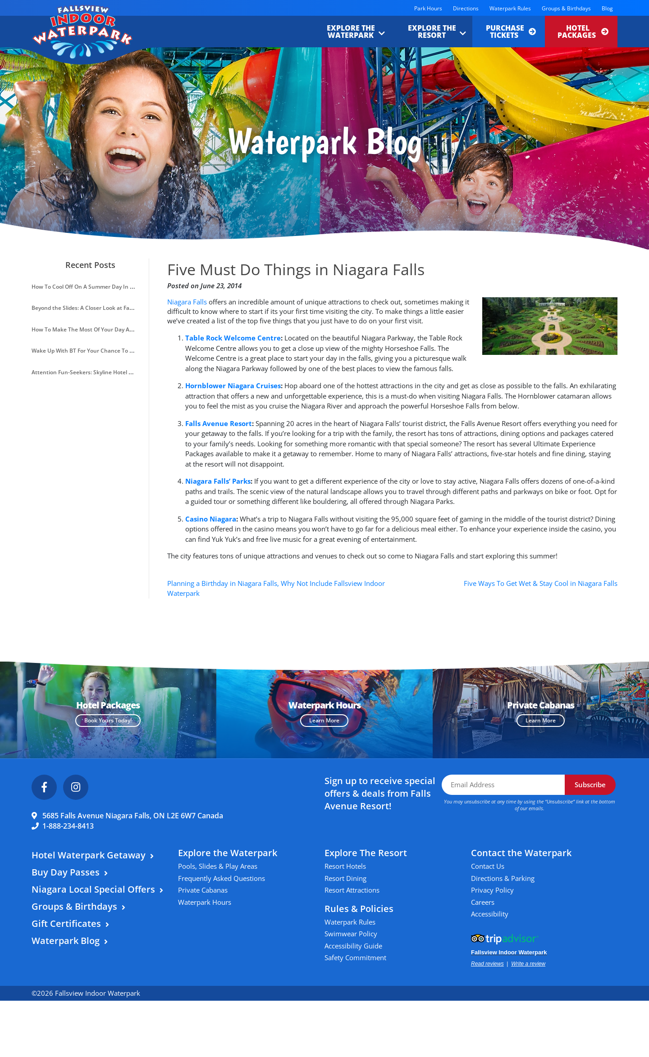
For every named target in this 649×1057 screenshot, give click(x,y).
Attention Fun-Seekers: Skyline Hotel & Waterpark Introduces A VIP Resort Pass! (135, 372)
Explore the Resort (432, 31)
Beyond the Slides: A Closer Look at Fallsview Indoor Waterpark (113, 308)
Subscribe (590, 784)
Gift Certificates (66, 923)
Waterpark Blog (66, 941)
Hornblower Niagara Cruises (233, 385)
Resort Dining (345, 878)
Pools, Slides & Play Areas (217, 866)
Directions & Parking (503, 878)
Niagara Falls (187, 301)
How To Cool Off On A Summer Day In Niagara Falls (97, 286)
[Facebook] (44, 787)
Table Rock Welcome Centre (233, 337)
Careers (482, 902)
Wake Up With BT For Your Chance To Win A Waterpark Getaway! (115, 350)
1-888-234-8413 (68, 826)
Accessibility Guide (353, 945)
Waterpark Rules (510, 8)
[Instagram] (75, 787)
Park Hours (428, 8)
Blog (607, 8)
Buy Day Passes (66, 872)
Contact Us (487, 866)
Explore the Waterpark (351, 31)
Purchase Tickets (511, 31)
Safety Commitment (355, 957)
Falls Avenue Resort (218, 423)
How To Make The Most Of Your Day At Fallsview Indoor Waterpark (117, 329)
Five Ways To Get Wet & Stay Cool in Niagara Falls (540, 583)
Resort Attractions (351, 889)
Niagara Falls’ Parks (218, 480)
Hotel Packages (583, 31)
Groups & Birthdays (566, 8)
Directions (466, 8)
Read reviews (487, 964)
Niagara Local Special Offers (93, 889)
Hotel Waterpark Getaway (89, 855)
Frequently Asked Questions (221, 878)
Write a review (528, 964)
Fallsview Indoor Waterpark (509, 952)
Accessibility (489, 913)
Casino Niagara (210, 518)
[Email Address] (503, 785)
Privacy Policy (492, 889)
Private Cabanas (203, 889)
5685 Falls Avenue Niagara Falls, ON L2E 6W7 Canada (132, 816)
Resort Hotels (345, 866)
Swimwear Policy (350, 933)
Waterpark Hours (204, 902)
